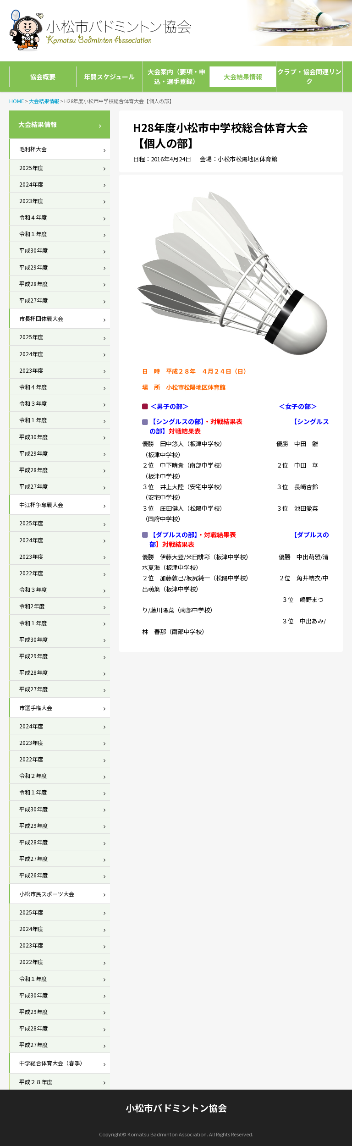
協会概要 (42, 76)
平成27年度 (33, 300)
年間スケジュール (109, 76)
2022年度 (31, 573)
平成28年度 (33, 283)
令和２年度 (33, 775)
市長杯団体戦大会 (41, 318)
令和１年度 (33, 233)
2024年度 (31, 184)
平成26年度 (33, 875)
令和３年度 (33, 403)
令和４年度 (33, 217)
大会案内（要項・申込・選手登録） (176, 76)
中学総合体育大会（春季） (52, 1063)
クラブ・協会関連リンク (309, 76)
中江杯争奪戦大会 (41, 504)
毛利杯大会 (33, 149)
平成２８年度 (35, 1081)
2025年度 (31, 167)
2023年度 (31, 200)
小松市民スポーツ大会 (46, 894)
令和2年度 (31, 606)
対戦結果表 (220, 534)
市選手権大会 (35, 707)
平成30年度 (33, 250)
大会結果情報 (243, 76)
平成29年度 (33, 267)
